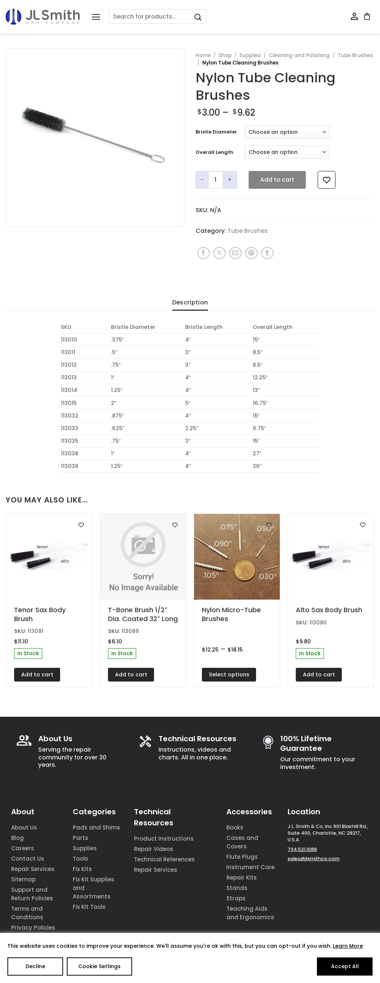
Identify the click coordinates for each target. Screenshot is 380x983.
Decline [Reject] (35, 966)
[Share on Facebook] (203, 253)
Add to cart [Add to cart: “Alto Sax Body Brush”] (319, 674)
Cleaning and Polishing (299, 55)
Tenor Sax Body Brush (40, 614)
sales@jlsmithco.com (314, 858)
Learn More (348, 946)
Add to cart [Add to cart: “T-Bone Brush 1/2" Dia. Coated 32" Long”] (131, 674)
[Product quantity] (215, 180)
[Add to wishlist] (326, 180)
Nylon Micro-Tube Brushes (231, 614)
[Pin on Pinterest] (251, 253)
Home (203, 55)
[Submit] (197, 16)
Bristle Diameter (216, 132)
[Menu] (96, 17)
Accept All (345, 966)
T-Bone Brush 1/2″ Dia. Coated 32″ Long (142, 614)
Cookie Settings (99, 966)
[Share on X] (219, 253)
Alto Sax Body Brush (329, 610)
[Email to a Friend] (235, 253)
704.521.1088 (302, 849)
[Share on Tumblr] (267, 253)
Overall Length (214, 152)
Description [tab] (190, 302)
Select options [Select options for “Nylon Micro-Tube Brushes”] (229, 674)
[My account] (354, 17)
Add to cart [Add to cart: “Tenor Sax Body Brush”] (37, 674)
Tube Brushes (355, 55)
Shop (225, 55)
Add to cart (277, 180)
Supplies (250, 55)
